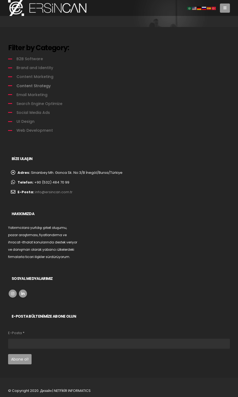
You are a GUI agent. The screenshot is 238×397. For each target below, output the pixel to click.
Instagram (13, 294)
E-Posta (16, 332)
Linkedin (23, 294)
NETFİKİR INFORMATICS (72, 390)
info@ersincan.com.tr (54, 192)
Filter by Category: (38, 48)
